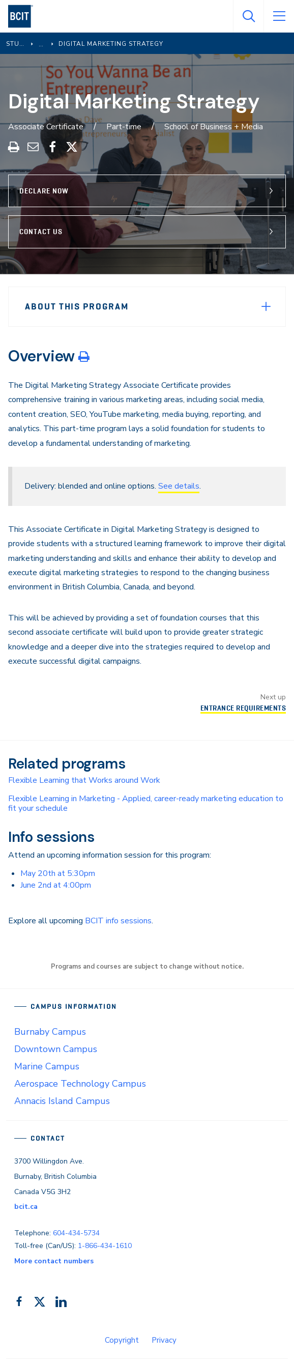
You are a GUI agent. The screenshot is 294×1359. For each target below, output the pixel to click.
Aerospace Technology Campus (80, 1084)
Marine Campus (46, 1066)
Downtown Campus (55, 1049)
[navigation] (24, 16)
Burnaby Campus (50, 1032)
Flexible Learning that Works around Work (84, 780)
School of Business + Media (213, 126)
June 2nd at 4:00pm (55, 885)
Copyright (122, 1340)
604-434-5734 (76, 1233)
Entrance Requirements (243, 708)
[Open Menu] (278, 16)
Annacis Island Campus (62, 1101)
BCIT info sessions (118, 920)
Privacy (164, 1340)
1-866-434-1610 (105, 1246)
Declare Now (44, 191)
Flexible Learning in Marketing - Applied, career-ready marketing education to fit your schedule (145, 803)
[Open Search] (248, 16)
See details (178, 486)
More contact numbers (54, 1261)
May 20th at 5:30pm (57, 873)
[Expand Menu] (266, 306)
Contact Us (41, 232)
